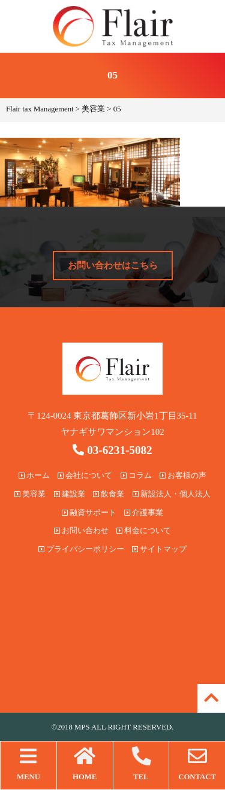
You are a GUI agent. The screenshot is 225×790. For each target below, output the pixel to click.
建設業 (69, 494)
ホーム (34, 475)
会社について (85, 475)
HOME (85, 763)
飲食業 (108, 494)
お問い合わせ (81, 530)
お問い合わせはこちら (113, 265)
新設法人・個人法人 (172, 494)
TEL (141, 763)
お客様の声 (183, 475)
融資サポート (89, 512)
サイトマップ (159, 549)
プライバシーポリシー (81, 549)
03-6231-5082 (112, 450)
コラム (136, 475)
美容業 (30, 494)
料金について (143, 530)
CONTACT (197, 763)
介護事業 (143, 512)
